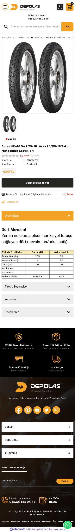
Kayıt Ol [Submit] (64, 481)
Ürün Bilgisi (12, 215)
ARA (68, 26)
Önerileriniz (12, 312)
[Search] (37, 26)
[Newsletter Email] (37, 482)
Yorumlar (10, 299)
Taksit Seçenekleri (16, 286)
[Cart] (69, 7)
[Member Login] (60, 7)
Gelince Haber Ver (37, 182)
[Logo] (25, 7)
